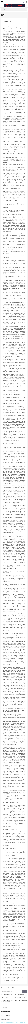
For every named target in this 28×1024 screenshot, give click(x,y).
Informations (5, 1019)
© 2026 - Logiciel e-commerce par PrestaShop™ (13, 1022)
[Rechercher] (14, 9)
